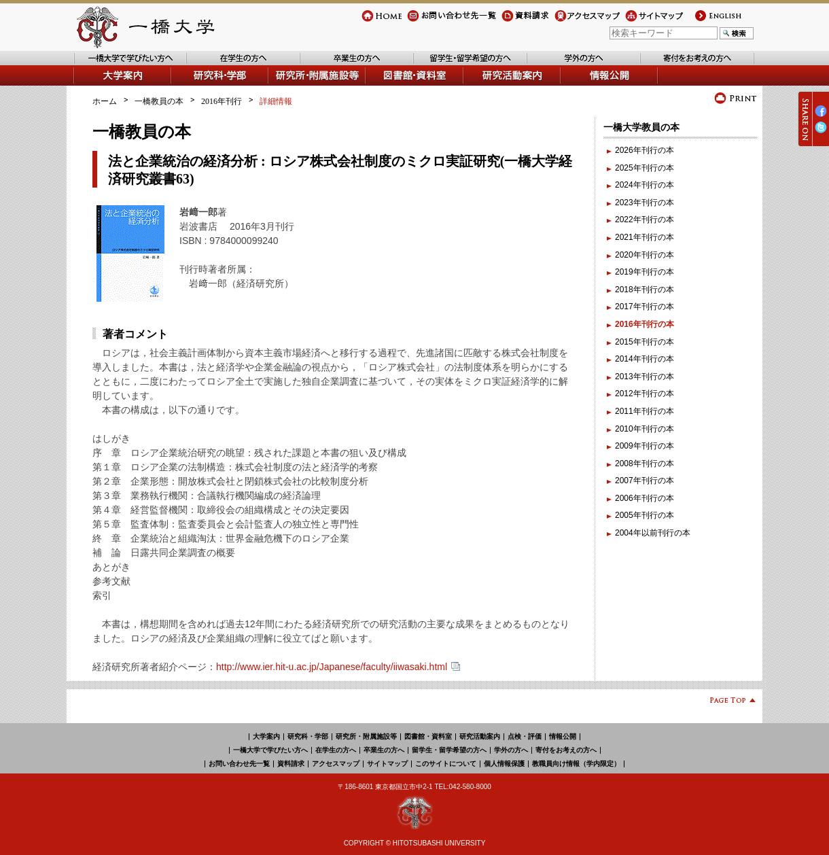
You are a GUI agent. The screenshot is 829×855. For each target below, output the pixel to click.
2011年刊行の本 (644, 411)
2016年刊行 (221, 101)
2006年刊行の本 (644, 498)
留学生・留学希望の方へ (449, 750)
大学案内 (89, 85)
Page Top (727, 702)
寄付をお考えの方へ (566, 750)
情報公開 (577, 85)
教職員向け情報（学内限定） (576, 763)
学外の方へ (511, 750)
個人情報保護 (504, 763)
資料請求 (517, 21)
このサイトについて (445, 763)
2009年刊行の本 (644, 446)
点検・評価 (525, 736)
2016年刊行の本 (644, 324)
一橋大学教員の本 (641, 127)
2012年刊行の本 (644, 393)
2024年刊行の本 (644, 185)
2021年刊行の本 (644, 237)
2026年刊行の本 (644, 150)
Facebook (821, 116)
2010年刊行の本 (644, 429)
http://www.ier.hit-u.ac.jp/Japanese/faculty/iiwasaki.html (338, 666)
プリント (735, 98)
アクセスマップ (583, 21)
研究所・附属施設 (301, 85)
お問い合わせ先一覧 (443, 21)
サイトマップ (649, 21)
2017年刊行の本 (644, 306)
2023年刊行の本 (644, 202)
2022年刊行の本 (644, 219)
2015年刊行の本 (644, 342)
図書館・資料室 (394, 85)
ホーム (104, 101)
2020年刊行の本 (644, 255)
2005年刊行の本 (644, 515)
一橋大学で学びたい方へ (270, 750)
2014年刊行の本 (644, 359)
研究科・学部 (307, 736)
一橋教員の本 (159, 101)
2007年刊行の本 (644, 480)
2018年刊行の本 (644, 289)
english (706, 21)
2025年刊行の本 (644, 168)
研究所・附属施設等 (366, 736)
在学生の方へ (335, 750)
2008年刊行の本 (644, 463)
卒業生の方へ (384, 750)
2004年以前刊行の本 (652, 533)
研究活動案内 (488, 85)
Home (372, 21)
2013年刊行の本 (644, 376)
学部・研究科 (196, 85)
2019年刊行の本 (644, 272)
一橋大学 (144, 27)
